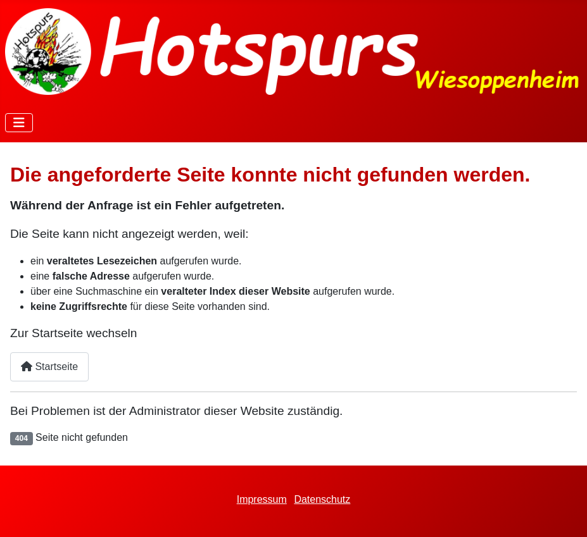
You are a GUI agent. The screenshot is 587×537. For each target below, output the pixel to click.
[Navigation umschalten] (19, 122)
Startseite (49, 366)
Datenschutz (322, 499)
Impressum (262, 499)
